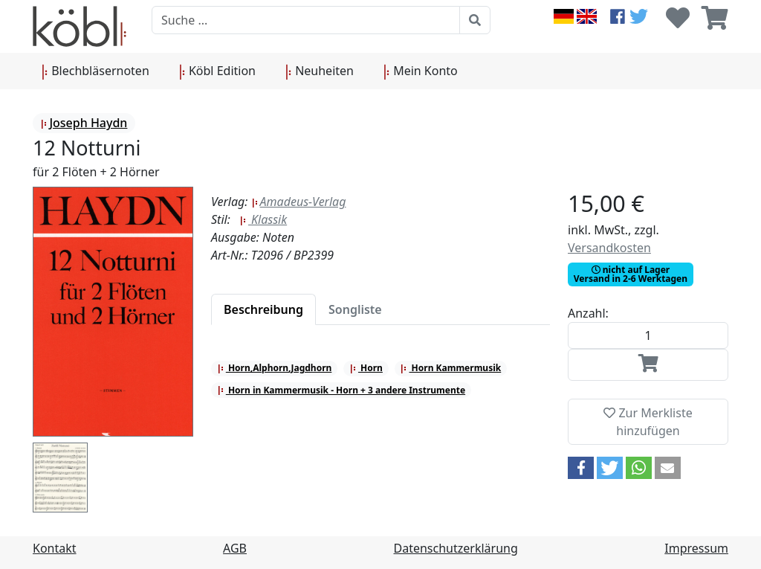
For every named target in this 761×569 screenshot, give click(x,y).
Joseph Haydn (83, 123)
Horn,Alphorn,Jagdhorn (274, 367)
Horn (366, 367)
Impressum (696, 548)
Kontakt (55, 548)
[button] (581, 468)
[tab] (263, 309)
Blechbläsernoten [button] (95, 71)
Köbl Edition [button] (217, 71)
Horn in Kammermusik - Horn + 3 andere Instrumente (341, 390)
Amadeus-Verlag (298, 201)
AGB (235, 548)
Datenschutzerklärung (456, 548)
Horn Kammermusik (450, 367)
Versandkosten (609, 248)
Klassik (263, 219)
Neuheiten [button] (319, 71)
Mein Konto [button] (420, 71)
